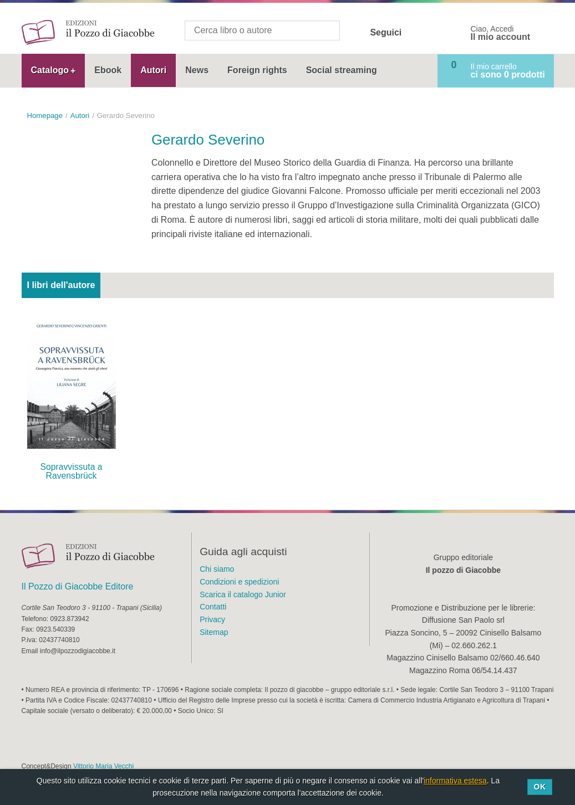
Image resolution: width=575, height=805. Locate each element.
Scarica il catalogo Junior (243, 594)
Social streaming (341, 70)
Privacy (212, 619)
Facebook (417, 33)
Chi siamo (217, 569)
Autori (153, 70)
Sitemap (214, 632)
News (196, 70)
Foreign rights (257, 70)
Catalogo (50, 70)
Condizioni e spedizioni (239, 581)
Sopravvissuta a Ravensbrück (71, 471)
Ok (540, 786)
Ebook (107, 70)
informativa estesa (455, 780)
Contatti (213, 606)
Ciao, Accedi (501, 33)
